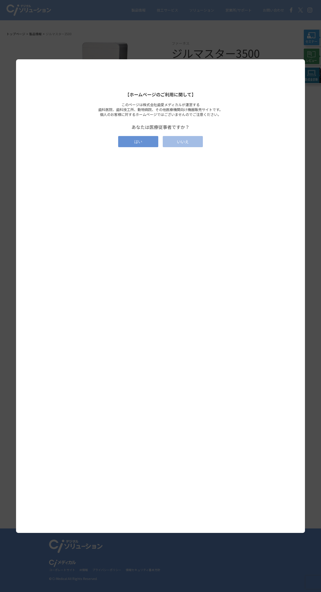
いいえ (183, 141)
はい (138, 141)
